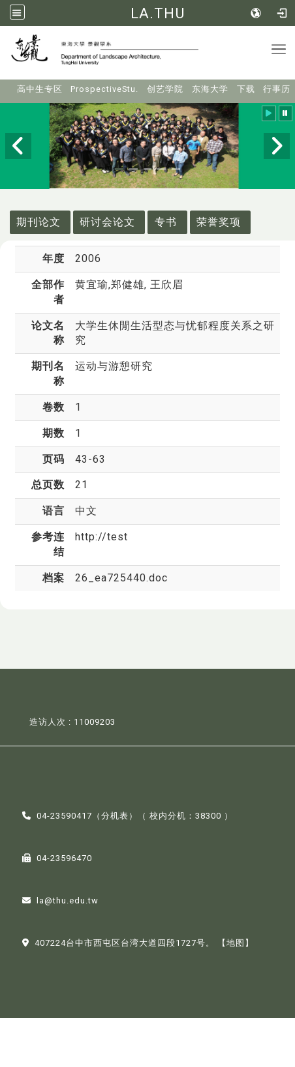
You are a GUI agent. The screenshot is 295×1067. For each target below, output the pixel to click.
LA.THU (158, 13)
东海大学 (210, 89)
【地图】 (235, 943)
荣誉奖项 (218, 222)
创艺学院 (165, 89)
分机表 (115, 816)
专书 (166, 222)
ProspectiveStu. (104, 89)
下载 (246, 89)
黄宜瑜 (91, 284)
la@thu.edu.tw (68, 900)
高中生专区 (40, 89)
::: (8, 85)
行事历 (276, 89)
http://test (101, 537)
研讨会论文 (107, 222)
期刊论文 (38, 222)
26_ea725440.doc (121, 578)
